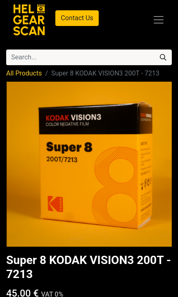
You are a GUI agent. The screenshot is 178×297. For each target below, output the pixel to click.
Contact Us (77, 18)
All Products (24, 73)
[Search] (163, 57)
